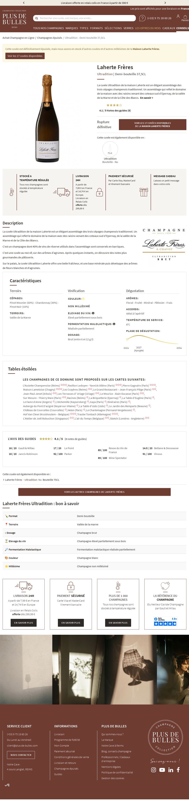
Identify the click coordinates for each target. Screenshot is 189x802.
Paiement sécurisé (64, 751)
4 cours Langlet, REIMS (19, 769)
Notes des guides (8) (115, 110)
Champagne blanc (87, 558)
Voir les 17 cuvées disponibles (25, 56)
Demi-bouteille (85, 516)
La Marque (107, 739)
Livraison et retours (65, 762)
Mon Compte (61, 745)
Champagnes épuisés (66, 768)
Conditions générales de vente (71, 757)
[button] (7, 785)
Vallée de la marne (87, 524)
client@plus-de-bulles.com (22, 745)
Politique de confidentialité (117, 772)
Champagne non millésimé (92, 566)
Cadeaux (168, 28)
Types (84, 28)
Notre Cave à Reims (112, 745)
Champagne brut (87, 532)
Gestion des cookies (112, 778)
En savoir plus (23, 622)
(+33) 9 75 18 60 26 (17, 734)
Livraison (59, 734)
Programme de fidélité (67, 739)
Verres (128, 28)
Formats (96, 28)
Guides (58, 774)
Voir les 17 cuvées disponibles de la (152, 124)
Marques (72, 28)
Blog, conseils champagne (116, 751)
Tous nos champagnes (48, 28)
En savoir (146, 97)
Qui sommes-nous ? (112, 734)
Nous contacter (21, 754)
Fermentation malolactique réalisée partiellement (106, 549)
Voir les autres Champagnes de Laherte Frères (94, 491)
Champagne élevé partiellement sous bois (101, 541)
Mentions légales (111, 767)
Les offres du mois (148, 28)
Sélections (113, 28)
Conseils (182, 28)
